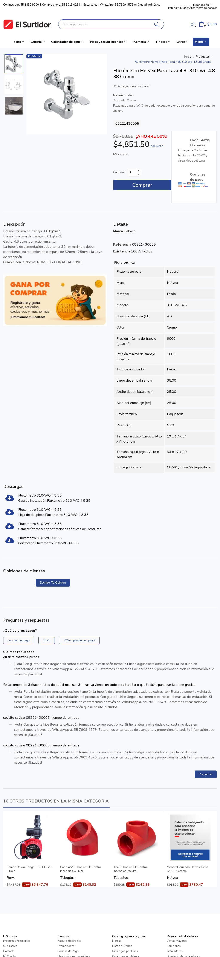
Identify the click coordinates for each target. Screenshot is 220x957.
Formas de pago (19, 640)
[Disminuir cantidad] (138, 174)
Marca (118, 231)
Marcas (116, 941)
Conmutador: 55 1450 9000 (21, 5)
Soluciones (174, 946)
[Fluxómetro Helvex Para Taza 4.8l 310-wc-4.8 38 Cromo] (66, 94)
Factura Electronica (69, 941)
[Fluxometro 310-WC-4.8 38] (9, 499)
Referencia (122, 244)
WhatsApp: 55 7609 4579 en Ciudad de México (130, 5)
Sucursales (90, 5)
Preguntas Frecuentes (17, 941)
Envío (46, 640)
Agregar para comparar (131, 86)
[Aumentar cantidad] (138, 171)
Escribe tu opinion (53, 583)
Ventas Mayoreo (177, 941)
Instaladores (175, 951)
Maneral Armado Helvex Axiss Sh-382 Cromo (187, 869)
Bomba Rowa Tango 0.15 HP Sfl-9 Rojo (29, 869)
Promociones (66, 946)
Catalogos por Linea (125, 951)
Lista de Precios (122, 946)
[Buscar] (157, 24)
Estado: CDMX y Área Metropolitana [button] (192, 8)
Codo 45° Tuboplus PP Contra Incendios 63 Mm (80, 869)
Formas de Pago (68, 951)
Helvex (129, 231)
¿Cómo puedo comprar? (79, 640)
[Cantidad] (132, 172)
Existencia (121, 251)
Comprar (142, 185)
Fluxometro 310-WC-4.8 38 (40, 495)
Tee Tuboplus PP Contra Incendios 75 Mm (130, 869)
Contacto (9, 951)
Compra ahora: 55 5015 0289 (61, 5)
